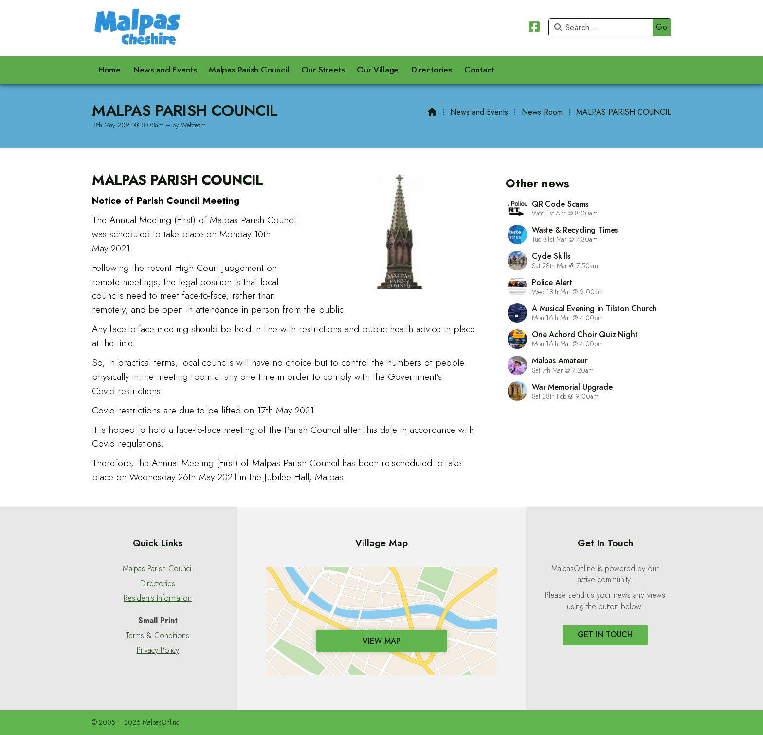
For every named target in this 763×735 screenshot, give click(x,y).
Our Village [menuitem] (378, 69)
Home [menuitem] (109, 69)
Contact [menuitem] (479, 69)
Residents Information (158, 598)
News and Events (479, 112)
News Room (542, 112)
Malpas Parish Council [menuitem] (249, 69)
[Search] (603, 27)
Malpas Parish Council (158, 568)
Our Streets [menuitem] (322, 69)
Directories (157, 583)
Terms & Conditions (157, 635)
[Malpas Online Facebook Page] (534, 28)
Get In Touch (605, 634)
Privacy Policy (158, 650)
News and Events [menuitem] (165, 69)
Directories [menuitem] (431, 69)
